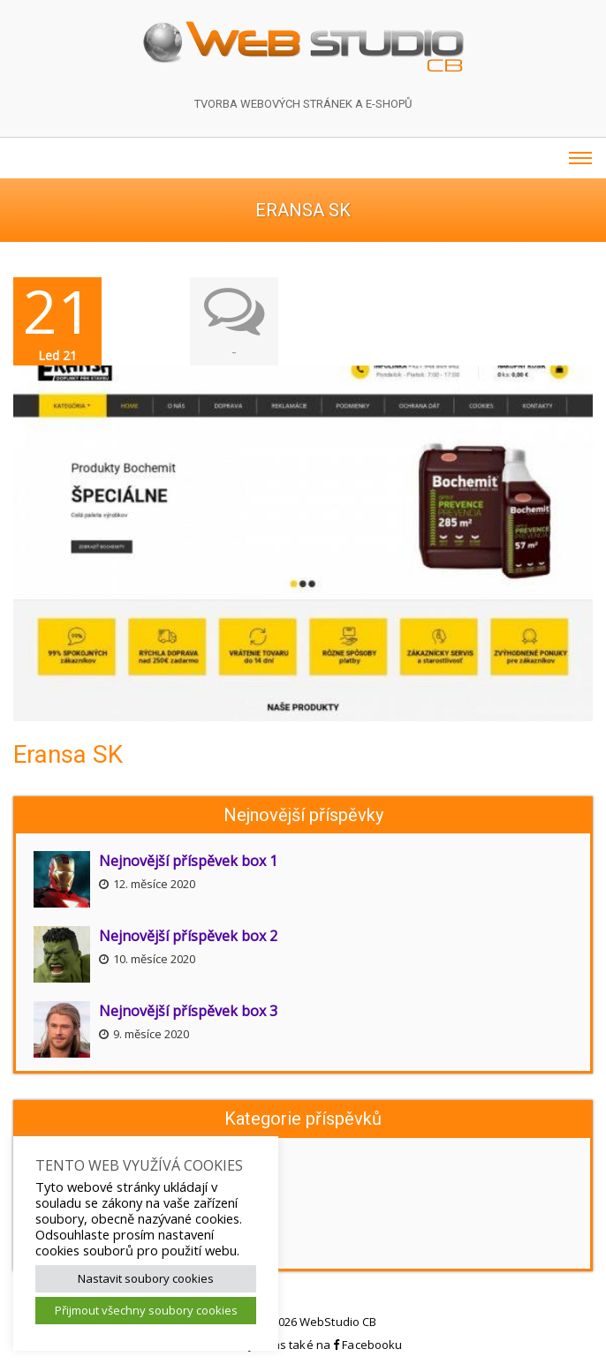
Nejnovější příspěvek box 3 (188, 1011)
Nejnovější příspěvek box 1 (188, 860)
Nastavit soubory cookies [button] (146, 1278)
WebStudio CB (337, 1322)
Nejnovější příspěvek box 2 (188, 936)
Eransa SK (68, 754)
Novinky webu (80, 1164)
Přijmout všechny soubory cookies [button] (146, 1310)
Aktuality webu (82, 1190)
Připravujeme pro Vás (102, 1217)
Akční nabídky (79, 1243)
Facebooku (367, 1345)
